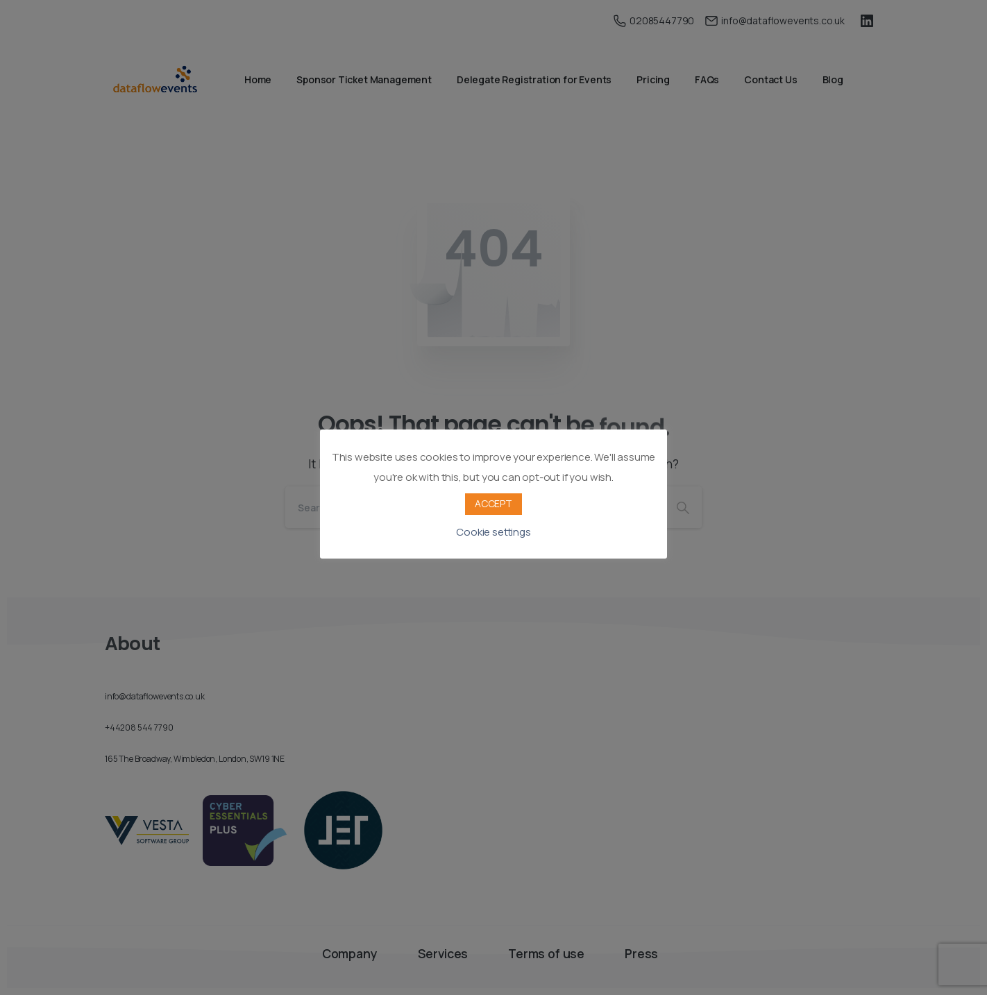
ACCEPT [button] (493, 503)
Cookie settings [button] (493, 532)
